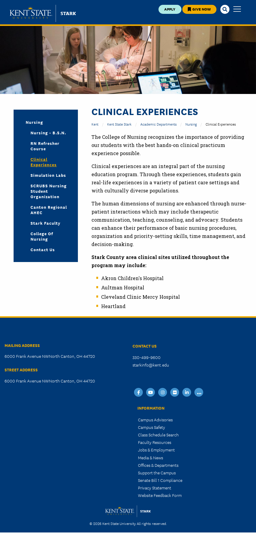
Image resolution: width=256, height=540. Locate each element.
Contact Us (42, 249)
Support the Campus (157, 472)
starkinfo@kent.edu (151, 364)
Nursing (34, 122)
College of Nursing (41, 236)
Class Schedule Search (158, 434)
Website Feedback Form (160, 495)
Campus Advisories (155, 419)
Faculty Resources (154, 442)
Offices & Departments (158, 465)
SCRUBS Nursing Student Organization (48, 191)
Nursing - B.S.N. (48, 132)
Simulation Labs (48, 175)
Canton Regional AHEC (48, 209)
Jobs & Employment (156, 449)
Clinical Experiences (43, 161)
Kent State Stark (119, 124)
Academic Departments (158, 124)
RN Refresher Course (44, 145)
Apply (169, 9)
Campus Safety (151, 427)
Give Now (199, 9)
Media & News (150, 457)
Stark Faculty (45, 223)
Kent (94, 124)
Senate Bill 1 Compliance (160, 480)
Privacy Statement (154, 487)
